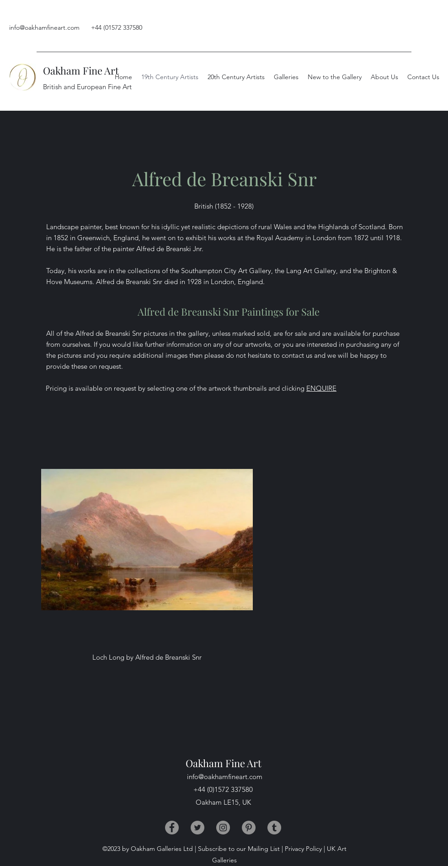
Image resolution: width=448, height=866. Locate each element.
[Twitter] (197, 827)
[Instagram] (223, 827)
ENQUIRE (321, 388)
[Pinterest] (249, 827)
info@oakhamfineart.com (44, 27)
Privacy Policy (303, 848)
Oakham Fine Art (81, 70)
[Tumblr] (274, 827)
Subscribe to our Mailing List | (240, 848)
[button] (384, 77)
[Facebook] (172, 827)
